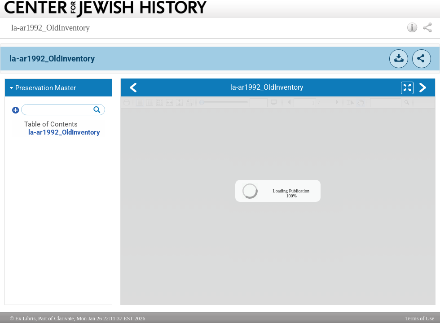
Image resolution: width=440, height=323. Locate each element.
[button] (412, 27)
